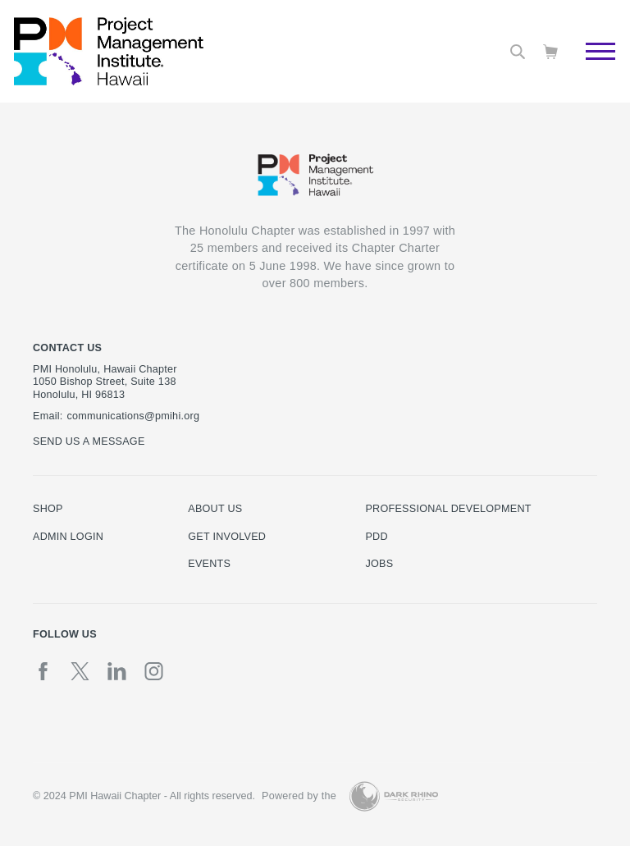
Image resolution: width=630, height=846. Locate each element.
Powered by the (299, 796)
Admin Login (68, 536)
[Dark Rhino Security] (393, 796)
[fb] (43, 671)
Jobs (379, 563)
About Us (215, 508)
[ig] (154, 671)
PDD (376, 536)
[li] (117, 671)
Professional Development (448, 508)
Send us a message (89, 441)
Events (209, 563)
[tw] (80, 671)
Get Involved (227, 536)
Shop (48, 508)
